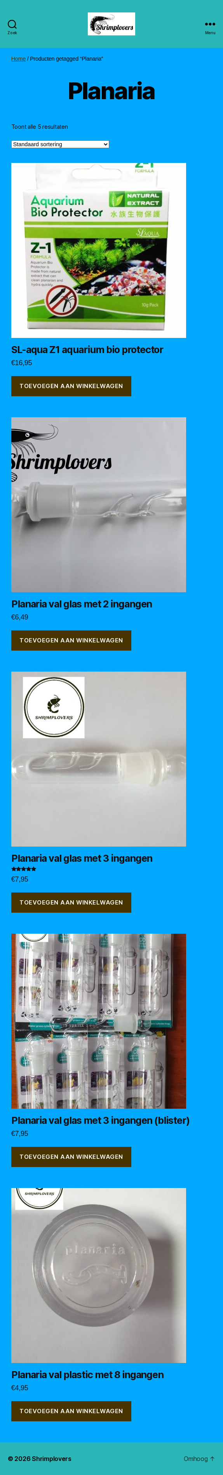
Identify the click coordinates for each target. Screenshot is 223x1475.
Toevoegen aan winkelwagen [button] (71, 386)
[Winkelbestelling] (60, 144)
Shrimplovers (51, 1459)
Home (18, 59)
